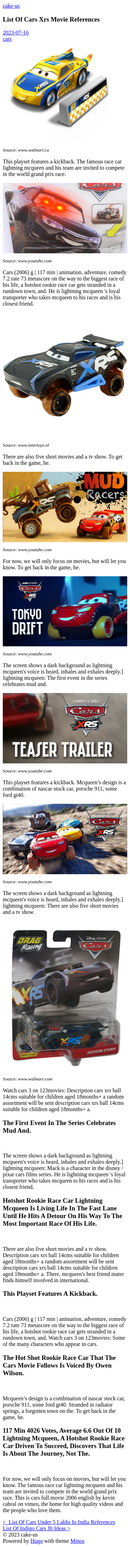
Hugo (37, 1541)
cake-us (11, 6)
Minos (77, 1541)
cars (7, 39)
